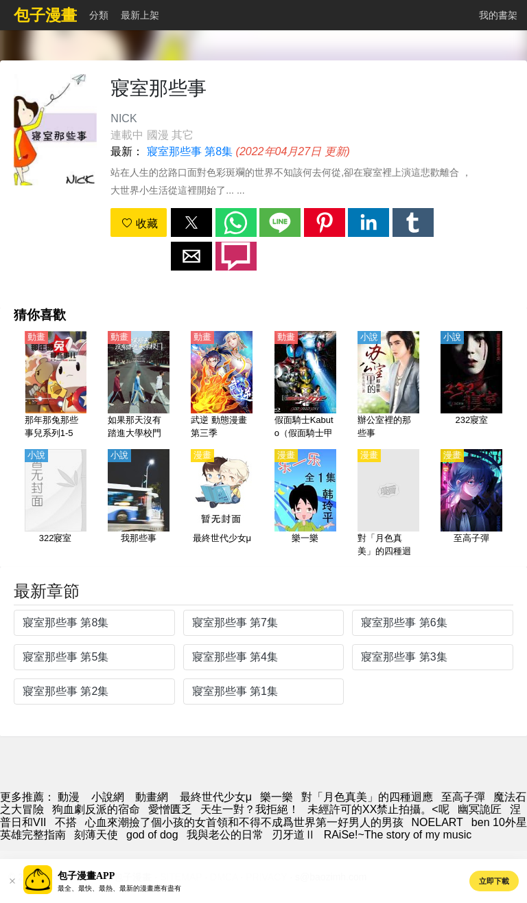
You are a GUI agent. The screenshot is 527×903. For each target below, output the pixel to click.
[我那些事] (138, 504)
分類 (98, 15)
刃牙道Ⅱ (294, 835)
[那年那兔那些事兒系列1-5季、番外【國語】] (55, 386)
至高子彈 (463, 797)
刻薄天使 (96, 835)
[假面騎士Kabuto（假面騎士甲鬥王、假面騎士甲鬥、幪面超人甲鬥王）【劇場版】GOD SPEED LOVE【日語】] (305, 386)
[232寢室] (471, 386)
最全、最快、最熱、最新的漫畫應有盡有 (119, 888)
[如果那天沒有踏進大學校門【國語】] (138, 386)
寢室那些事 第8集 (190, 151)
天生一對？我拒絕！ (249, 809)
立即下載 (494, 881)
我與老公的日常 (225, 835)
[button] (191, 222)
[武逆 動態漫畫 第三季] (222, 386)
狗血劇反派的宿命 (96, 809)
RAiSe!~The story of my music (398, 835)
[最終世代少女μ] (222, 504)
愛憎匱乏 (170, 809)
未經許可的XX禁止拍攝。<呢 (378, 809)
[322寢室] (55, 504)
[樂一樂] (305, 504)
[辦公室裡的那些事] (388, 386)
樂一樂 (276, 797)
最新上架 (140, 15)
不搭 (66, 822)
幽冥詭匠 (480, 809)
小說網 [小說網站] (107, 797)
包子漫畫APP (86, 876)
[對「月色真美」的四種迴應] (388, 504)
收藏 (139, 223)
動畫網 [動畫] (151, 797)
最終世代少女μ (216, 797)
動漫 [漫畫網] (69, 797)
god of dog (152, 835)
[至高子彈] (471, 504)
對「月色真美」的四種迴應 (367, 797)
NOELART (437, 822)
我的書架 (498, 15)
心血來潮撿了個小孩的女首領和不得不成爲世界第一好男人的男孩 (244, 822)
